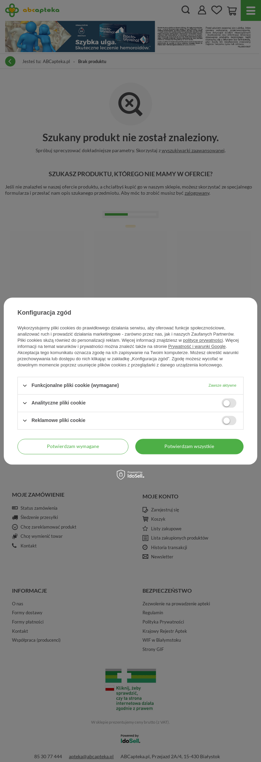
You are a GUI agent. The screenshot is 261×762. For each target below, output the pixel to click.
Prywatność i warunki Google (197, 346)
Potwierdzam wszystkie (189, 446)
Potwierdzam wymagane (73, 446)
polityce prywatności (203, 340)
